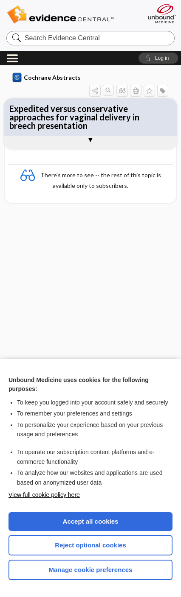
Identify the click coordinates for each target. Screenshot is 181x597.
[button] (158, 58)
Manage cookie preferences (91, 569)
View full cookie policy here (44, 494)
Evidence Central (73, 14)
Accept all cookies (91, 521)
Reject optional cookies (90, 545)
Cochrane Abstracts (46, 78)
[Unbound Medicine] (161, 13)
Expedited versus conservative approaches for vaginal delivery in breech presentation (74, 117)
